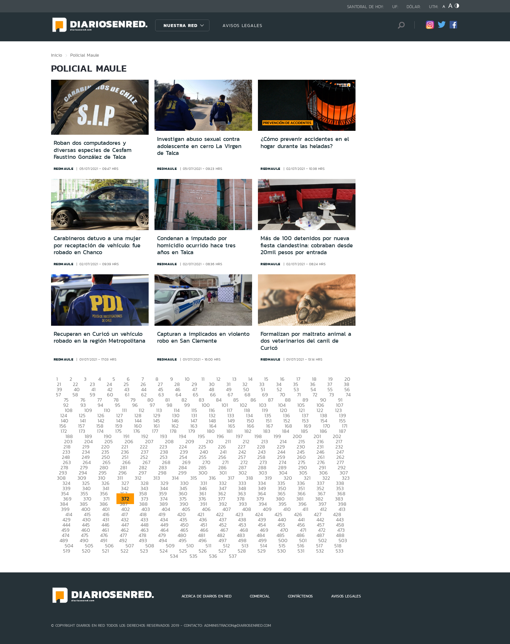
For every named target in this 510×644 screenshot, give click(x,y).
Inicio (56, 55)
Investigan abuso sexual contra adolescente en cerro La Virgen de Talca (199, 146)
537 (232, 556)
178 (173, 431)
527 (222, 550)
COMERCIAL (260, 596)
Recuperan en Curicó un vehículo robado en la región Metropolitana (99, 337)
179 (191, 431)
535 (193, 556)
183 (266, 431)
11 (203, 379)
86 (253, 399)
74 (348, 394)
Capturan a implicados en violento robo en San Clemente (203, 337)
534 (174, 556)
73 (331, 394)
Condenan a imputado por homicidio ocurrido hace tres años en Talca (196, 245)
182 (247, 431)
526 (203, 550)
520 (86, 550)
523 (144, 550)
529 (262, 550)
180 (211, 431)
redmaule (64, 168)
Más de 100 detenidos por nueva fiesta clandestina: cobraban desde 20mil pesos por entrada (307, 245)
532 (320, 550)
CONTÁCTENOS (300, 596)
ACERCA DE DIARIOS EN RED (206, 596)
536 (213, 556)
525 (183, 550)
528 (242, 550)
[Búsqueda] (400, 25)
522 (124, 550)
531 (301, 550)
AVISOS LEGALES (242, 25)
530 (281, 550)
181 (229, 431)
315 (193, 477)
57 (58, 394)
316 (212, 477)
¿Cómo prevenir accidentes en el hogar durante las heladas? (305, 142)
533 (339, 550)
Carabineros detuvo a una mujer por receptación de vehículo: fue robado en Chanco (97, 245)
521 (105, 550)
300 (203, 472)
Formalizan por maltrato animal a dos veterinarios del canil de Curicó (306, 341)
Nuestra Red (180, 25)
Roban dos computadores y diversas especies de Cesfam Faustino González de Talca (92, 150)
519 (66, 550)
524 (164, 550)
